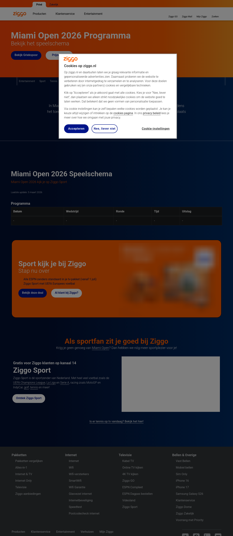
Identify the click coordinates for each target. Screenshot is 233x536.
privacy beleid (152, 113)
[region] (118, 96)
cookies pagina (123, 113)
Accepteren (76, 128)
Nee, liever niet (104, 128)
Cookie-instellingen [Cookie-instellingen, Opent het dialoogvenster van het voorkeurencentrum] (156, 128)
